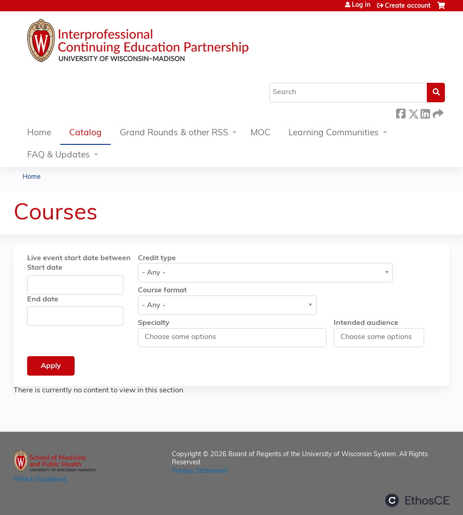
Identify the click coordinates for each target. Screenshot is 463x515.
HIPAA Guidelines (40, 480)
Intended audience (366, 323)
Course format (162, 290)
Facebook (400, 112)
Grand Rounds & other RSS (174, 133)
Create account (407, 6)
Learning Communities (333, 133)
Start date (44, 268)
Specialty (154, 323)
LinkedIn (425, 112)
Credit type (157, 258)
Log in (361, 5)
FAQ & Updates (58, 155)
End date (42, 299)
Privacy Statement (199, 471)
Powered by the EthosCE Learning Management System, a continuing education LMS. (417, 500)
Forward (437, 112)
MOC (260, 133)
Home (39, 133)
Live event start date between (79, 258)
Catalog (85, 133)
